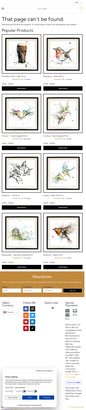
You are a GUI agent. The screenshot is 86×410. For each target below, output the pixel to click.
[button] (81, 8)
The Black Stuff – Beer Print (14, 76)
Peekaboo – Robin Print (53, 76)
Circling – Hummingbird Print (56, 136)
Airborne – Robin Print (53, 255)
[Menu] (5, 8)
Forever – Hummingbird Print (15, 136)
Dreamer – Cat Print (10, 195)
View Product (21, 88)
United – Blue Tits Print (53, 195)
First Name (27, 287)
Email (4, 287)
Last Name (47, 287)
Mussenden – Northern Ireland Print (17, 255)
